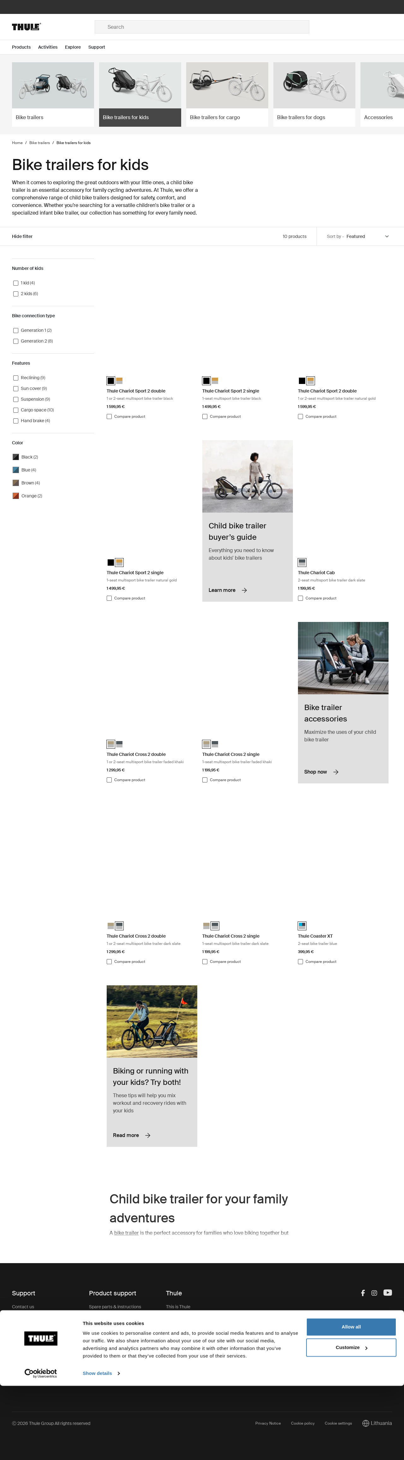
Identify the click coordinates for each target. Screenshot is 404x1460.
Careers (174, 1319)
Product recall (103, 1344)
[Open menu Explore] (76, 47)
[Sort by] (368, 236)
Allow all (351, 1401)
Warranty (98, 1332)
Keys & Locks (102, 1319)
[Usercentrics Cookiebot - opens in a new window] (40, 1447)
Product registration (109, 1357)
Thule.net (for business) (188, 1344)
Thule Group (178, 1370)
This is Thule (178, 1307)
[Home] (53, 27)
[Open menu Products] (25, 47)
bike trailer (126, 1233)
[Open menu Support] (100, 47)
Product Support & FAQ (112, 1370)
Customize (351, 1421)
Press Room (178, 1357)
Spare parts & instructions (115, 1307)
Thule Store (177, 1382)
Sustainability (179, 1332)
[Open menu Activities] (51, 47)
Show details (97, 1447)
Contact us (23, 1307)
